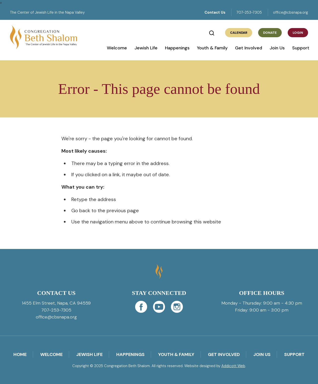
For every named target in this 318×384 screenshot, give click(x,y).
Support (300, 48)
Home (20, 354)
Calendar (238, 33)
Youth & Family (212, 48)
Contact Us (214, 12)
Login (298, 33)
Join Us (277, 48)
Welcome (117, 48)
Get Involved (248, 48)
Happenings (177, 48)
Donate (270, 33)
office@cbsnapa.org (290, 12)
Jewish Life (146, 48)
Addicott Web (233, 365)
